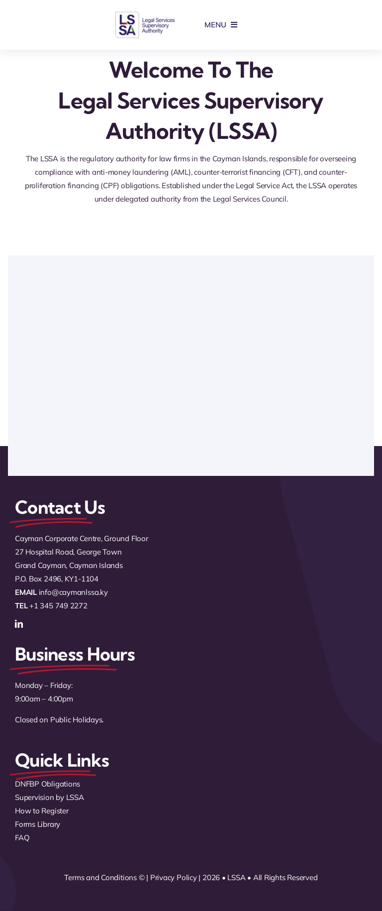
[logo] (145, 14)
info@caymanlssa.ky (73, 592)
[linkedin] (19, 624)
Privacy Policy (173, 877)
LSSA (236, 877)
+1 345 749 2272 (58, 605)
